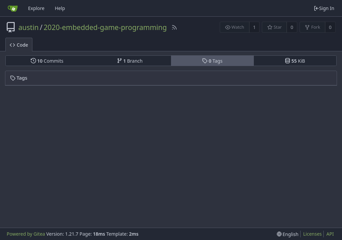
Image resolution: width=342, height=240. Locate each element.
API (330, 234)
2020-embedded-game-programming (105, 27)
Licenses (312, 234)
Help (60, 8)
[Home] (12, 8)
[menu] (288, 234)
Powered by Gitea (26, 234)
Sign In (324, 8)
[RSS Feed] (174, 27)
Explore (36, 8)
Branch (130, 61)
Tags (212, 61)
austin (28, 27)
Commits (47, 61)
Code (19, 45)
